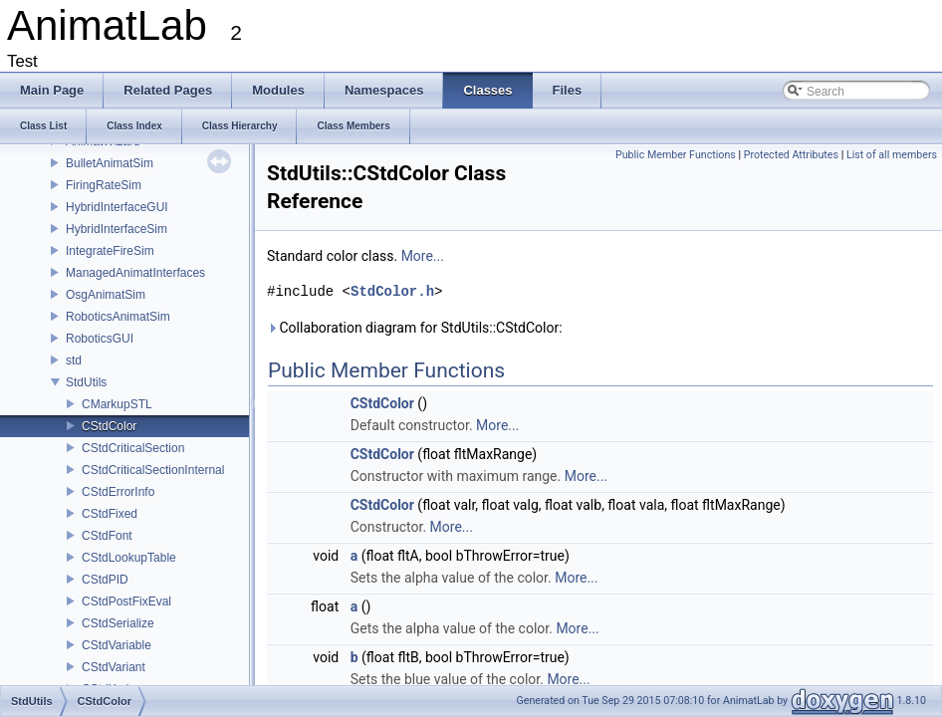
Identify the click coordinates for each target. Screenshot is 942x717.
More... (422, 256)
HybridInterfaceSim (116, 229)
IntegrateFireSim (110, 251)
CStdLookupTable (129, 558)
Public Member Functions (675, 154)
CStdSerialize (118, 623)
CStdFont (107, 536)
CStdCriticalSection (133, 448)
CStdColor (109, 426)
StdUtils (86, 382)
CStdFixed (109, 514)
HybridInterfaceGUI (117, 207)
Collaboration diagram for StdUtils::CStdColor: (415, 328)
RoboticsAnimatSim (118, 317)
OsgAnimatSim (105, 295)
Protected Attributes (791, 154)
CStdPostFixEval (126, 601)
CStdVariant (113, 667)
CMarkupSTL (117, 404)
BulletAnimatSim (109, 163)
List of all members (891, 154)
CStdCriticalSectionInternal (153, 470)
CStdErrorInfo (118, 492)
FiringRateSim (103, 185)
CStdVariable (116, 645)
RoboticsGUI (99, 339)
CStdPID (105, 580)
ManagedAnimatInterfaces (135, 273)
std (74, 360)
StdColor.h (392, 291)
